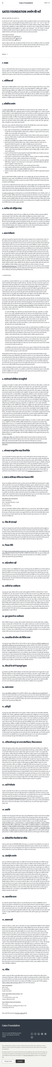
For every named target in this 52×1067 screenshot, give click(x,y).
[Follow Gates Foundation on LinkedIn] (38, 1034)
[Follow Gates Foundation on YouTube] (45, 1034)
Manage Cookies (8, 1061)
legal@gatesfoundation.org (9, 266)
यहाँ (15, 36)
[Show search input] (47, 3)
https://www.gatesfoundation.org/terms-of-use (14, 798)
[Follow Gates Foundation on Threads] (32, 1037)
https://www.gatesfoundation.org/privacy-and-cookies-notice (21, 551)
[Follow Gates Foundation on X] (32, 1034)
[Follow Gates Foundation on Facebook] (35, 1034)
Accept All (20, 1061)
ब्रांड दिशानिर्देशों (10, 227)
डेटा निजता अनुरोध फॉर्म (20, 1013)
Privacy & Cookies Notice (28, 1055)
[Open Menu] (2, 2)
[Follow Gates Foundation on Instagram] (42, 1034)
